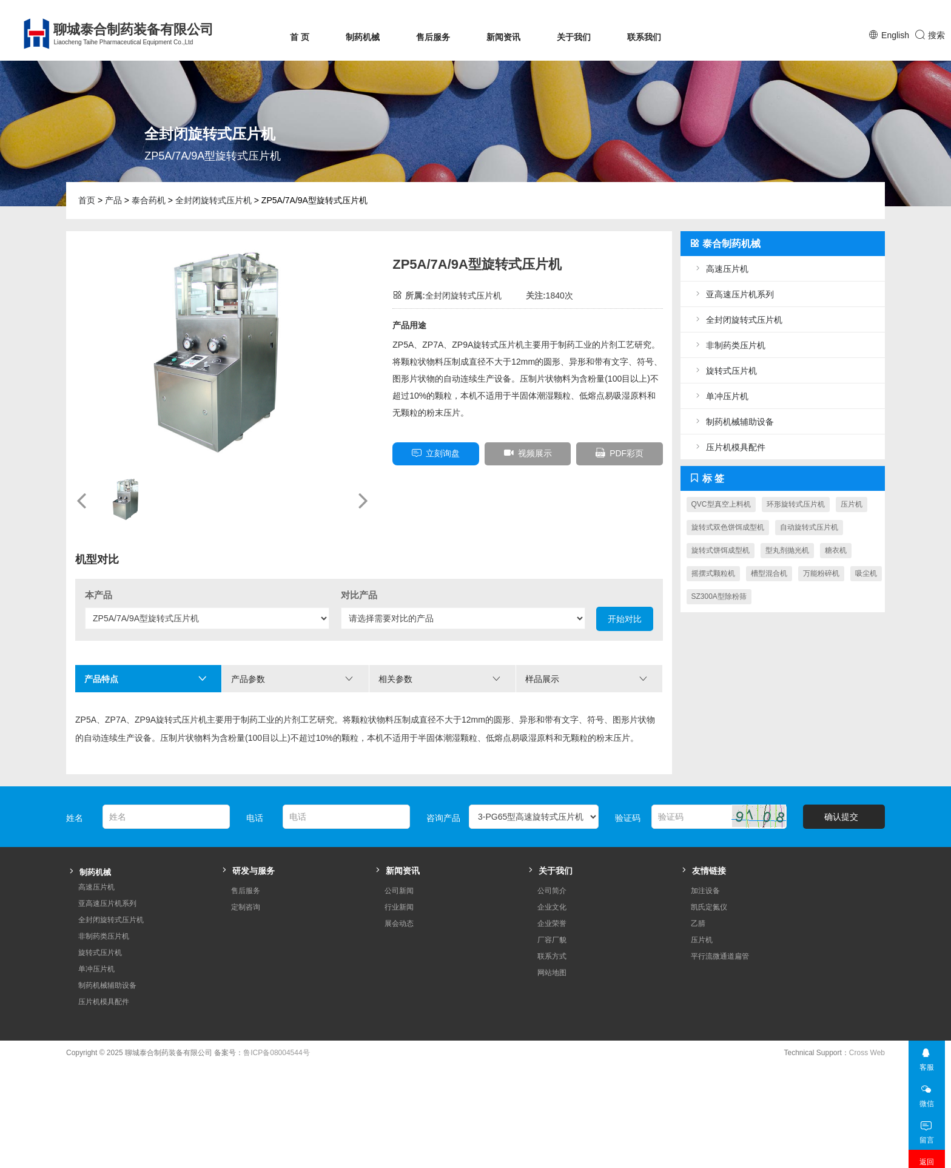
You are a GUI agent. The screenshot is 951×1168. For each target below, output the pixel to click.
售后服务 (433, 37)
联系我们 (644, 37)
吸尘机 (866, 573)
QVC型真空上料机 (721, 504)
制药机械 (363, 37)
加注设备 (705, 872)
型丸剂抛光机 (787, 550)
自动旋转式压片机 (809, 527)
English (895, 35)
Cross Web (867, 1034)
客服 (926, 1037)
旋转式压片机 (725, 370)
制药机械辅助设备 (733, 421)
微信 (926, 1074)
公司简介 (551, 872)
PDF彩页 (620, 453)
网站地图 (551, 954)
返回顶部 (926, 1150)
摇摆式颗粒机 (713, 573)
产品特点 (145, 678)
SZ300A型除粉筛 (719, 596)
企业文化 (551, 889)
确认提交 (841, 798)
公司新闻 (399, 872)
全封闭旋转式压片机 (213, 200)
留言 (926, 1110)
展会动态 (399, 905)
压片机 (851, 504)
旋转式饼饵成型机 (720, 550)
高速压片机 (720, 268)
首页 (86, 200)
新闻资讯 (503, 37)
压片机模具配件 (729, 447)
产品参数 (292, 678)
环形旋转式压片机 (796, 504)
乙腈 (698, 905)
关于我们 (574, 37)
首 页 (299, 37)
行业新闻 (399, 889)
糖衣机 (836, 550)
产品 (113, 200)
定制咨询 (245, 889)
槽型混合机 (769, 573)
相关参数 (439, 678)
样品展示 (586, 678)
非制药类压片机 (729, 345)
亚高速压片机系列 (733, 294)
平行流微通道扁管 (720, 938)
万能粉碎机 (821, 573)
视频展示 (528, 453)
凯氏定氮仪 (709, 889)
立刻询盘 (436, 453)
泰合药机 (149, 200)
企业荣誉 (551, 905)
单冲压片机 (720, 396)
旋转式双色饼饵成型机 (727, 527)
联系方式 (551, 938)
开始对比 (625, 619)
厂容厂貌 (551, 921)
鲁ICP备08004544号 (276, 1034)
